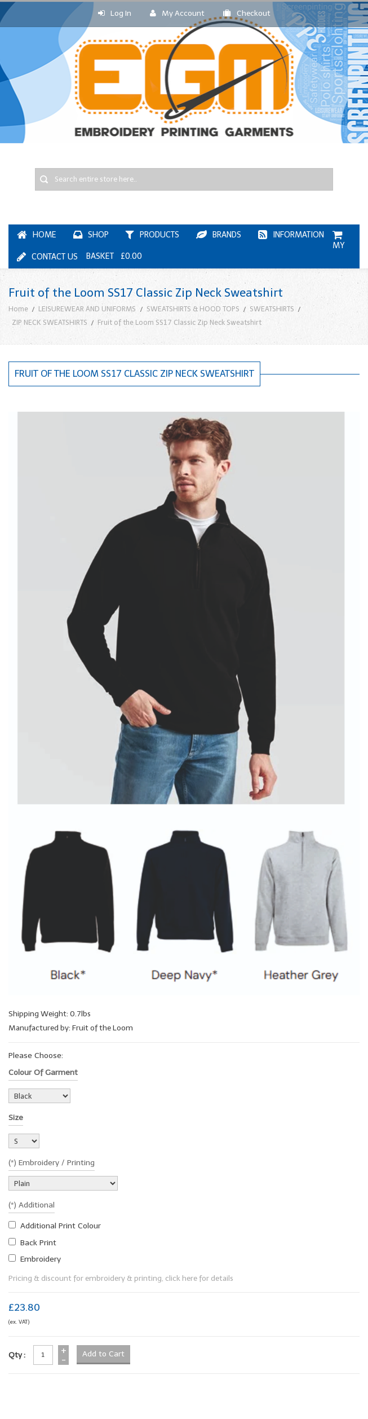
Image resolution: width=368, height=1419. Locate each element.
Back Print (38, 1243)
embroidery (40, 1259)
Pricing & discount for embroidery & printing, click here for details (120, 1278)
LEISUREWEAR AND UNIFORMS (87, 309)
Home (18, 309)
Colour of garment (43, 1072)
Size (15, 1117)
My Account (177, 13)
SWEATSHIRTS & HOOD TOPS (193, 309)
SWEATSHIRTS (272, 309)
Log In (114, 13)
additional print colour (60, 1226)
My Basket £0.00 (215, 246)
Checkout (247, 13)
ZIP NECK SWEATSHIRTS (49, 322)
